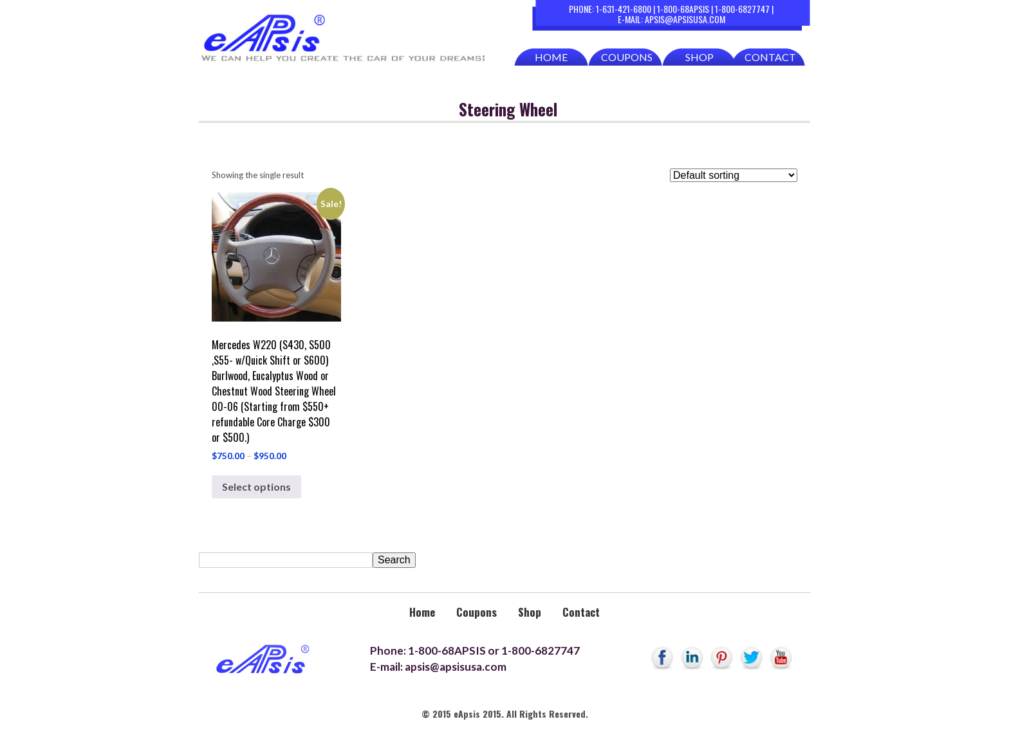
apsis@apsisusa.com (685, 19)
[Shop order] (733, 175)
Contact (770, 57)
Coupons (627, 57)
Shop (699, 57)
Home (551, 57)
